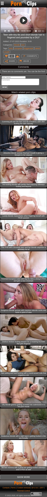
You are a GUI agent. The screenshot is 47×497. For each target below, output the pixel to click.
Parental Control (23, 491)
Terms (13, 488)
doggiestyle (28, 48)
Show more (23, 477)
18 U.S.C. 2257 (37, 488)
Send (4, 87)
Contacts (6, 488)
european (18, 48)
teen (23, 45)
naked (37, 48)
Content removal (23, 488)
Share (12, 61)
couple (6, 52)
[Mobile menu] (2, 3)
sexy (11, 48)
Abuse (26, 61)
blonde (17, 45)
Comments (32, 56)
